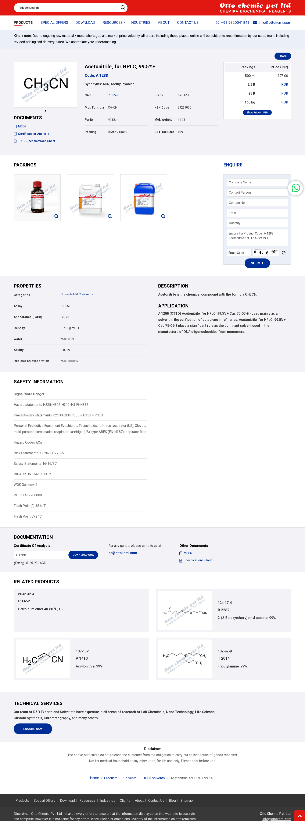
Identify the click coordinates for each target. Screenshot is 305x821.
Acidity (19, 350)
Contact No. (237, 203)
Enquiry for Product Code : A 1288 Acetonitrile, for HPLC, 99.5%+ (257, 237)
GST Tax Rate (164, 132)
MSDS (20, 126)
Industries (140, 22)
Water (18, 339)
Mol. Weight (163, 119)
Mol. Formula (94, 107)
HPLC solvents (83, 294)
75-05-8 (113, 95)
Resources (87, 800)
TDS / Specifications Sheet (34, 141)
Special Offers (54, 22)
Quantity (234, 223)
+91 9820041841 (233, 22)
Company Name (240, 182)
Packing (91, 132)
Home (94, 778)
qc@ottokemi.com (122, 553)
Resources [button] (113, 22)
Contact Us (188, 22)
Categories (22, 295)
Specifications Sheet (195, 560)
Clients (125, 800)
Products (23, 22)
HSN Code (161, 107)
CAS (88, 95)
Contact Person (240, 192)
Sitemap (186, 800)
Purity (89, 119)
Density (19, 328)
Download (85, 22)
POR (284, 84)
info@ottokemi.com (272, 22)
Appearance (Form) (28, 317)
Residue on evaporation (31, 361)
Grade (158, 95)
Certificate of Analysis (31, 134)
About (164, 22)
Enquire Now (33, 728)
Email (232, 213)
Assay (18, 306)
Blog (172, 800)
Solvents (67, 294)
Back (283, 56)
